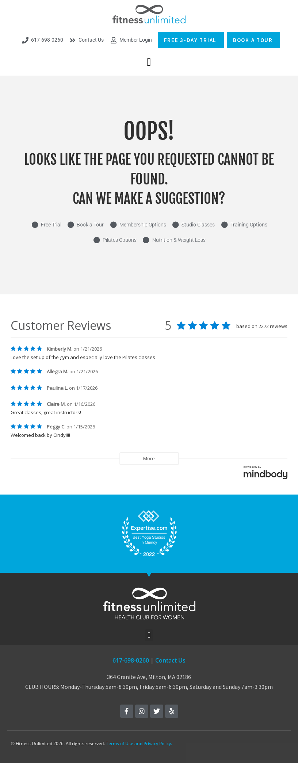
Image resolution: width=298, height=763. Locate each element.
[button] (149, 62)
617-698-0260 (130, 660)
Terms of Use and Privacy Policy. (139, 743)
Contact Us (170, 660)
